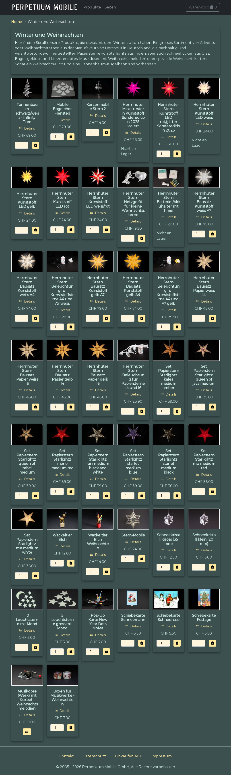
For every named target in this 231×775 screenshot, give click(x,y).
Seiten (110, 7)
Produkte (92, 7)
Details (27, 128)
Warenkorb (203, 7)
